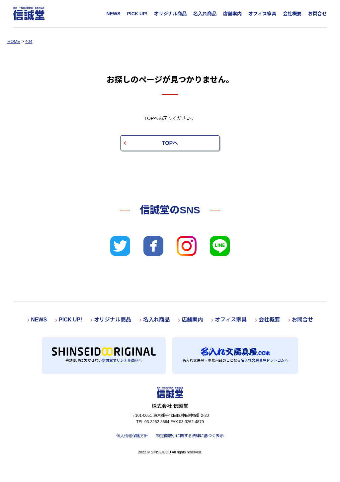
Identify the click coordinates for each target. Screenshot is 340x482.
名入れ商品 (204, 13)
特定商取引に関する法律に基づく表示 (190, 435)
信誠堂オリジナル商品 (120, 360)
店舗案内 (232, 13)
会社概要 (292, 13)
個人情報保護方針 (132, 435)
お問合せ (317, 13)
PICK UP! (137, 13)
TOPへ (170, 143)
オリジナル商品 (170, 13)
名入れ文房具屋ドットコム (263, 360)
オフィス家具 (262, 13)
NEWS (114, 13)
